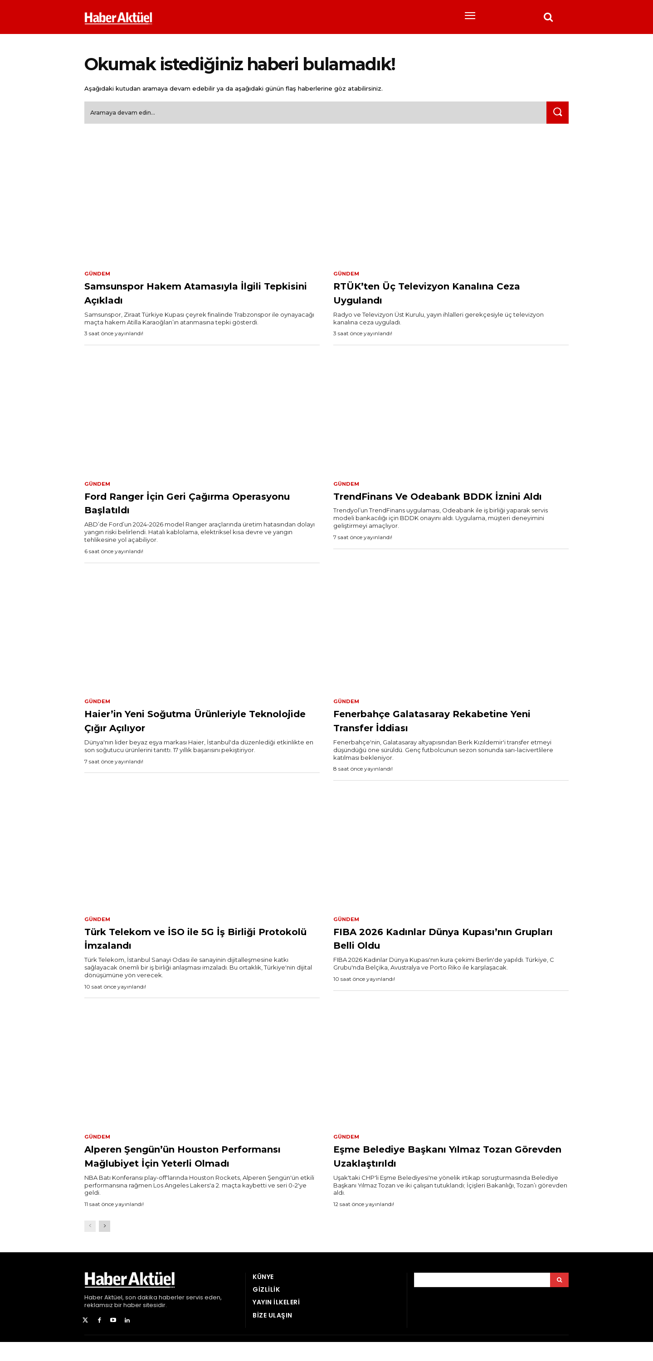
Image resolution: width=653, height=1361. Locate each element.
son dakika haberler (155, 1317)
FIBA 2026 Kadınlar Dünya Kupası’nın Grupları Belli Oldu (429, 942)
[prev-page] (90, 1245)
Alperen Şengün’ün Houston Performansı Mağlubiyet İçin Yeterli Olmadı (201, 1167)
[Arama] (559, 1299)
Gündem (98, 276)
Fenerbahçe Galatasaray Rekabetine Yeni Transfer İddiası (440, 723)
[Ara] (556, 115)
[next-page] (104, 1245)
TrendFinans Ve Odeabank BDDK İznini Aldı (442, 506)
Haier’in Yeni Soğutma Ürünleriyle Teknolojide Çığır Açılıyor (196, 723)
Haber (93, 1317)
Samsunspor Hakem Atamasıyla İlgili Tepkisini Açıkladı (188, 295)
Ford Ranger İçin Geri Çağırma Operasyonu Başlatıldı (184, 506)
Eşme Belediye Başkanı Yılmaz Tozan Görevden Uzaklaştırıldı (433, 1160)
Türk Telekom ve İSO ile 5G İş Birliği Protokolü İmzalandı (201, 942)
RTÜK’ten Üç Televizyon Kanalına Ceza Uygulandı (442, 295)
